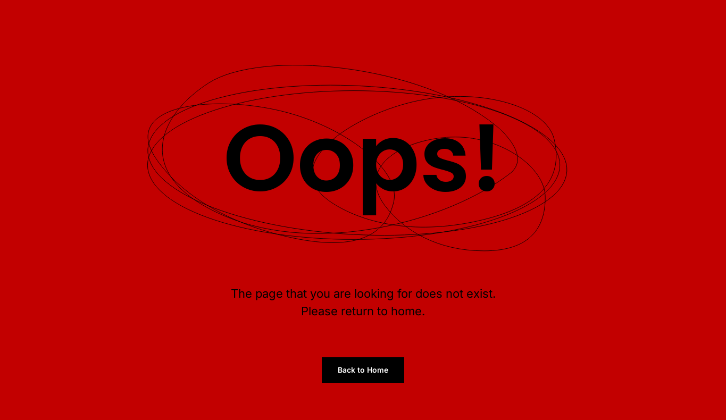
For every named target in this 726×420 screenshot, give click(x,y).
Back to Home (363, 369)
